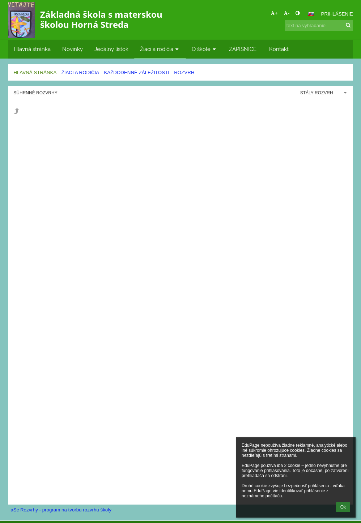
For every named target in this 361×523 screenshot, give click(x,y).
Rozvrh (184, 72)
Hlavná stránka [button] (32, 49)
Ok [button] (343, 507)
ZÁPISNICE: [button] (243, 49)
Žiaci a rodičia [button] (160, 49)
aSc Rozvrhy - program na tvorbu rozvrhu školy (60, 510)
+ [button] (274, 13)
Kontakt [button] (279, 49)
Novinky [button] (72, 49)
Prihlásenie (337, 14)
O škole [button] (204, 49)
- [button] (286, 13)
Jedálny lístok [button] (111, 49)
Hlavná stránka (34, 72)
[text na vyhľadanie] (318, 25)
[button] (310, 14)
